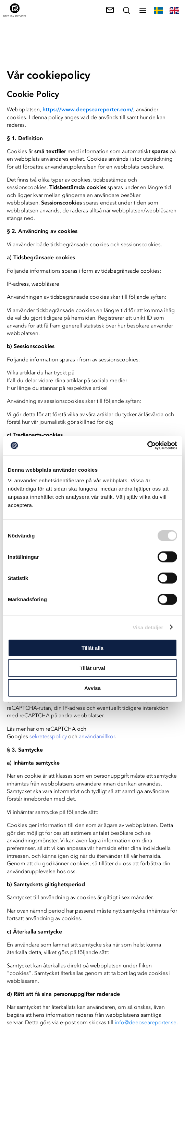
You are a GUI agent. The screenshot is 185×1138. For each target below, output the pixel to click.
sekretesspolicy (48, 736)
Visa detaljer (148, 627)
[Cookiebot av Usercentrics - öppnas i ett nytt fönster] (147, 445)
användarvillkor (97, 736)
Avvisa (92, 688)
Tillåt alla (92, 648)
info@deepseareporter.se (145, 1022)
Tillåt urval (93, 668)
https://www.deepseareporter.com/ (87, 109)
